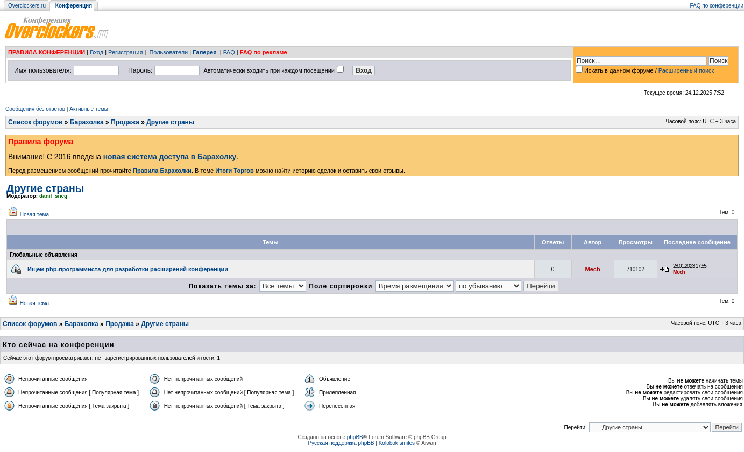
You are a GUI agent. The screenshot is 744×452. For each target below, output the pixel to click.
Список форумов (35, 122)
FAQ (229, 52)
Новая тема (34, 214)
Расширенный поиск (686, 70)
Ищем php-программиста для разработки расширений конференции (127, 269)
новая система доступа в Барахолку (169, 157)
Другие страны (170, 122)
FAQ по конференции (716, 6)
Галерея (204, 52)
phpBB (355, 437)
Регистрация (125, 52)
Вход (96, 52)
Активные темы (88, 109)
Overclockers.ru (27, 6)
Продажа (125, 122)
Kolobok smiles (397, 443)
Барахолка (87, 122)
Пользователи (168, 52)
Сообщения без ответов (35, 109)
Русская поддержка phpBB (341, 443)
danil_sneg (53, 196)
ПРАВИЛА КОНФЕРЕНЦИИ (46, 52)
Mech (592, 269)
